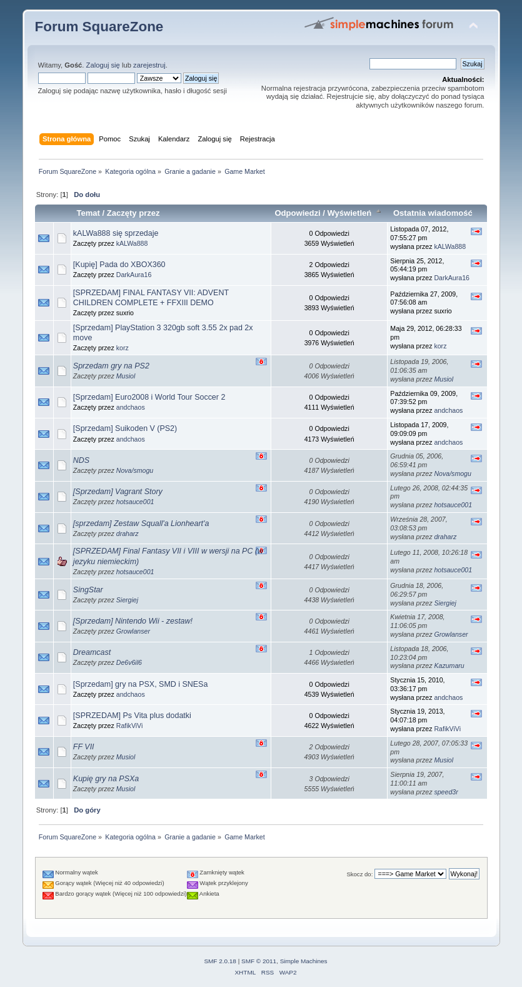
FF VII (83, 746)
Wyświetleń (355, 213)
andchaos (130, 407)
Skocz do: (359, 874)
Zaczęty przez (133, 213)
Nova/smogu (134, 470)
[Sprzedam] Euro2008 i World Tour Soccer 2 (149, 397)
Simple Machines (304, 961)
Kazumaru (449, 665)
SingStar (88, 589)
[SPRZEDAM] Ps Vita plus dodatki (132, 715)
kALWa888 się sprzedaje (116, 233)
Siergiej (127, 600)
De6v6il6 (129, 662)
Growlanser (133, 631)
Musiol (126, 376)
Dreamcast (92, 652)
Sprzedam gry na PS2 (111, 366)
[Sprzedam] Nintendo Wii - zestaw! (133, 621)
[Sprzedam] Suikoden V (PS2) (125, 428)
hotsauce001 (135, 501)
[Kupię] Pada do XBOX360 (119, 264)
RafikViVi (129, 725)
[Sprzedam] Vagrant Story (118, 491)
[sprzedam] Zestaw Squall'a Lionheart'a (141, 523)
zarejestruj (149, 65)
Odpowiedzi (297, 213)
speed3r (446, 792)
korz (122, 348)
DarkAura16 (134, 274)
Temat (87, 213)
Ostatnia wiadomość (433, 213)
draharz (127, 533)
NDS (81, 460)
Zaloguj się (103, 65)
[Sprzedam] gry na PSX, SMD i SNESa (140, 684)
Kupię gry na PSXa (106, 778)
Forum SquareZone (99, 26)
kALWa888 (132, 243)
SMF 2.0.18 (220, 961)
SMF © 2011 (258, 961)
